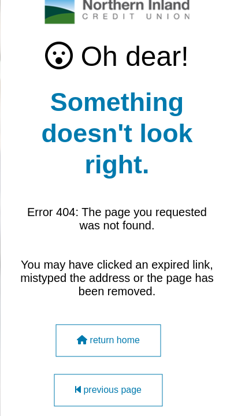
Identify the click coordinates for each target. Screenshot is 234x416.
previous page (108, 390)
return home (108, 341)
